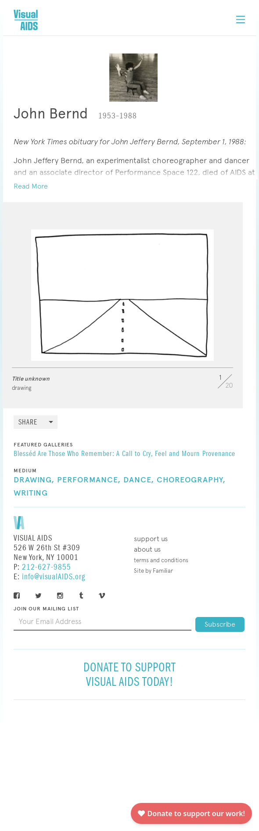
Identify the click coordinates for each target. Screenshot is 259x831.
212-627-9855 (46, 567)
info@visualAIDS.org (53, 576)
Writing (31, 493)
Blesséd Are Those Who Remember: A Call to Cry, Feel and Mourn (107, 454)
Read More (31, 186)
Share (27, 422)
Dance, (138, 480)
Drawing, (34, 480)
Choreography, (191, 480)
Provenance (218, 454)
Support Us (151, 539)
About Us (147, 549)
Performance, (89, 480)
